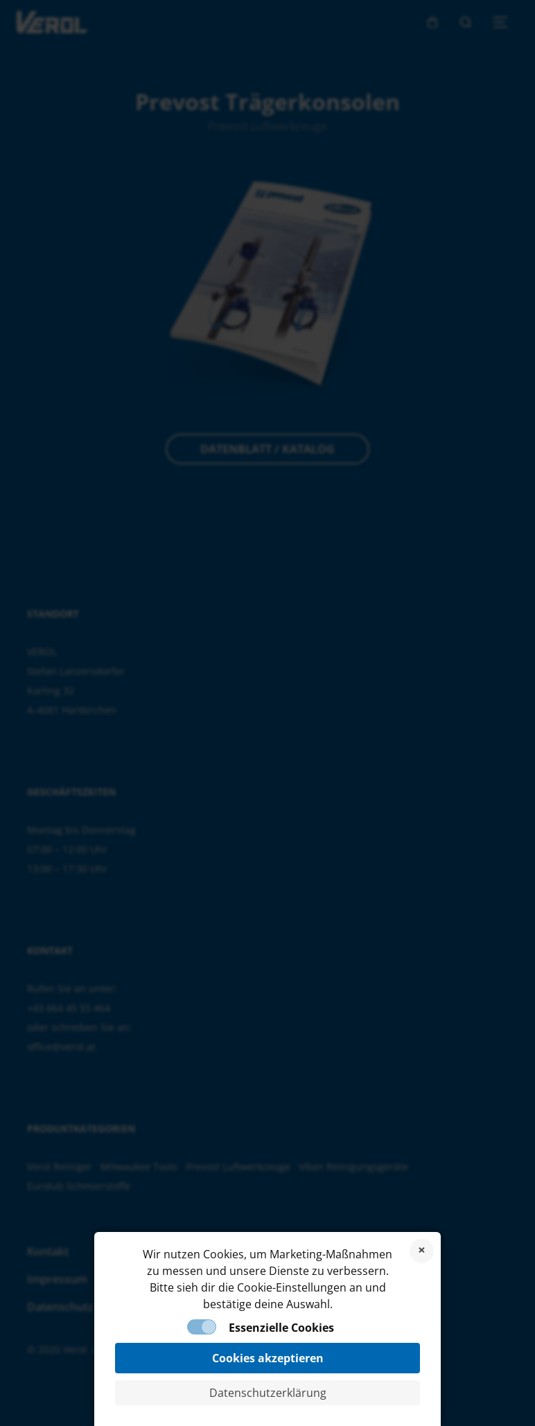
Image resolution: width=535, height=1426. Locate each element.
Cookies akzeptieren (268, 1358)
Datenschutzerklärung (267, 1392)
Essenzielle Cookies (281, 1327)
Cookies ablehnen (422, 1251)
